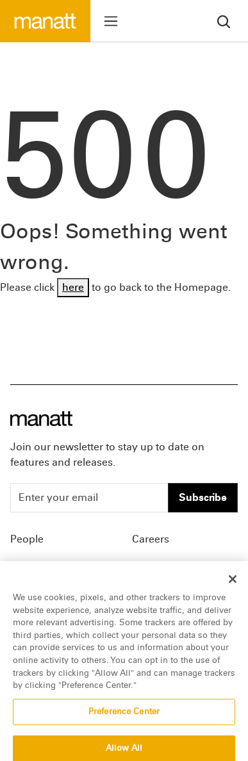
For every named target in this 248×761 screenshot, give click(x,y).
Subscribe (203, 497)
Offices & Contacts (176, 567)
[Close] (233, 588)
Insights (29, 567)
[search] (223, 21)
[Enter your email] (89, 497)
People (27, 539)
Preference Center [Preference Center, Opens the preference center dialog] (124, 720)
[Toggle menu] (110, 21)
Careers (150, 539)
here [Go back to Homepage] (73, 287)
